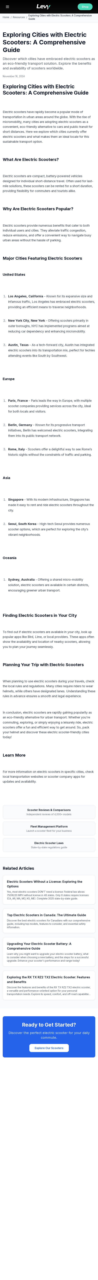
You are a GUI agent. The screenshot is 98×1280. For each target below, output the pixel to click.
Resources (19, 17)
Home (6, 17)
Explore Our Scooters (49, 1048)
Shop (85, 6)
